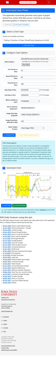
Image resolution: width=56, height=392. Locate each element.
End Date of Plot (10, 95)
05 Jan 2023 (7, 240)
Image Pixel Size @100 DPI (11, 114)
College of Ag (5, 297)
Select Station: (9, 62)
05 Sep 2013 (7, 276)
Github (4, 324)
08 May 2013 (7, 278)
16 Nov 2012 (7, 282)
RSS (3, 331)
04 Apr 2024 (7, 234)
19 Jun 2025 (7, 228)
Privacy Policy (5, 348)
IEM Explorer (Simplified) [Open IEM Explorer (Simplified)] (21, 25)
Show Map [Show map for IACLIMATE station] (25, 64)
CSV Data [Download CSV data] (6, 206)
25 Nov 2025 (7, 226)
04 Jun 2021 (7, 247)
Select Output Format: (12, 128)
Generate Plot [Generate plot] (9, 135)
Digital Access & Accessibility (9, 350)
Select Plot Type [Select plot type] (28, 46)
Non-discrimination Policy (8, 345)
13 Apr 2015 (7, 270)
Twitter (4, 320)
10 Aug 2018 (7, 259)
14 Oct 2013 (7, 274)
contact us (43, 210)
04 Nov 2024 (7, 232)
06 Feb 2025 (7, 230)
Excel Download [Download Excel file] (19, 206)
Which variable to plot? (11, 101)
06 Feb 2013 (7, 280)
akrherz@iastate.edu (7, 311)
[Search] (28, 2)
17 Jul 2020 (6, 253)
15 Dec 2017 (7, 261)
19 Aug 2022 (7, 243)
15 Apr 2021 (7, 249)
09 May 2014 (7, 272)
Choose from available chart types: (13, 36)
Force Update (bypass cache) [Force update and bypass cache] (27, 135)
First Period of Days (12, 70)
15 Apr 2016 (7, 268)
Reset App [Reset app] (7, 25)
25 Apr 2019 (7, 257)
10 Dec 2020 (7, 251)
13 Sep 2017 (7, 264)
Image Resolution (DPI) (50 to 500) (11, 121)
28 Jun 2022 (7, 245)
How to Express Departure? (12, 108)
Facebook (5, 317)
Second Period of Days (11, 77)
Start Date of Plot (10, 90)
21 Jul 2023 (6, 238)
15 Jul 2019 (6, 255)
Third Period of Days (12, 84)
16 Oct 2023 (7, 236)
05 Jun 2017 (7, 266)
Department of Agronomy (8, 299)
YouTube (4, 328)
